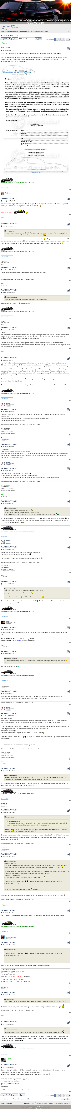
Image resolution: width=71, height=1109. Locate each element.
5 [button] (64, 39)
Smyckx (3, 321)
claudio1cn (4, 261)
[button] (69, 39)
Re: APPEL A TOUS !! (9, 199)
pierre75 (8, 403)
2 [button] (57, 39)
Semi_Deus (40, 1106)
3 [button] (59, 39)
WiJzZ (6, 192)
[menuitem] (13, 25)
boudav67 (8, 621)
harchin (8, 936)
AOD (2, 42)
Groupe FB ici (4, 187)
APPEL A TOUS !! (9, 35)
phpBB (30, 1107)
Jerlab (9, 1058)
